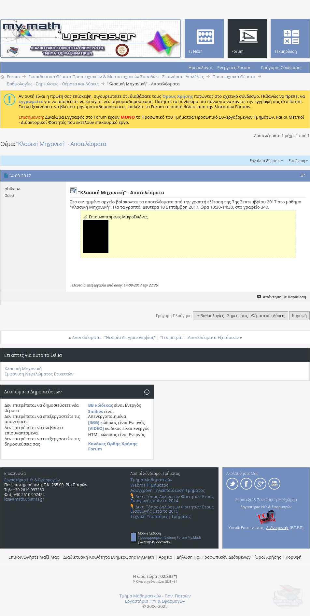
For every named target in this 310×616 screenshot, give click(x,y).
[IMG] (94, 422)
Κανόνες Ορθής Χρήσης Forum (112, 446)
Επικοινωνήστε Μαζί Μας (33, 557)
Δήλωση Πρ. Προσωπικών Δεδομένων (214, 557)
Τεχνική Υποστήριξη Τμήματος (161, 516)
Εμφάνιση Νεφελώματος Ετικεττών (39, 374)
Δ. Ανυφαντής (277, 527)
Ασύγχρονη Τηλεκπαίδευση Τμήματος (168, 490)
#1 (303, 175)
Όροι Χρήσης (268, 557)
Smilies (95, 411)
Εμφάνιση (297, 160)
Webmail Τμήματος (149, 485)
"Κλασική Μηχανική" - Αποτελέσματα (61, 144)
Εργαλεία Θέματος (265, 160)
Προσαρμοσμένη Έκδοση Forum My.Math (169, 537)
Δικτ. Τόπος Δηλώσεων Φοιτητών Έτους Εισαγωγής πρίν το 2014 (172, 498)
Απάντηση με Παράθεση (282, 296)
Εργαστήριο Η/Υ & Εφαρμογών (32, 480)
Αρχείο (165, 557)
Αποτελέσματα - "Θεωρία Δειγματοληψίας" (114, 337)
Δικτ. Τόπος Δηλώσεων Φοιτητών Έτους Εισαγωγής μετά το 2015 (172, 509)
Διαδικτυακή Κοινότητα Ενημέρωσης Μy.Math (108, 557)
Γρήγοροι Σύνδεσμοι (281, 67)
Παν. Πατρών (178, 596)
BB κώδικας (100, 405)
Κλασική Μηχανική (23, 369)
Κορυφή (299, 315)
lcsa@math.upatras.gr (24, 499)
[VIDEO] (96, 428)
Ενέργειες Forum (233, 67)
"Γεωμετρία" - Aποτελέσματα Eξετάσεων (199, 337)
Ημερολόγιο (200, 67)
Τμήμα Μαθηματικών (151, 480)
